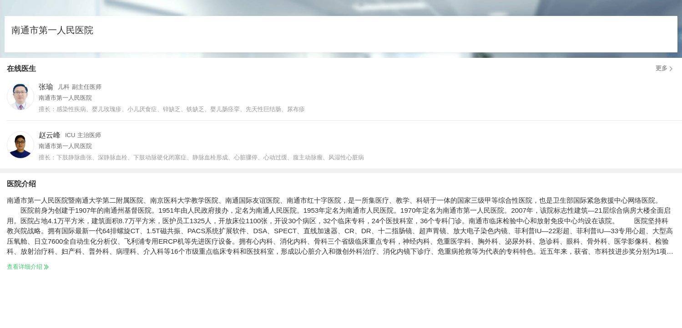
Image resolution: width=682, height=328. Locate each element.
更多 (665, 68)
